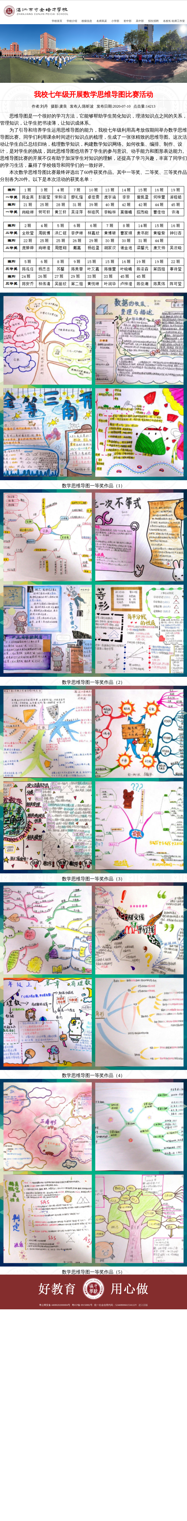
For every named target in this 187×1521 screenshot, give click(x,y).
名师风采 (101, 20)
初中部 (127, 20)
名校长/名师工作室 (174, 20)
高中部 (140, 20)
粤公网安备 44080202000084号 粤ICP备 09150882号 (65, 1305)
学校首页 (57, 20)
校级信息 (87, 20)
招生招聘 (153, 20)
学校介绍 (72, 20)
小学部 (115, 20)
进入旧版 (143, 1305)
